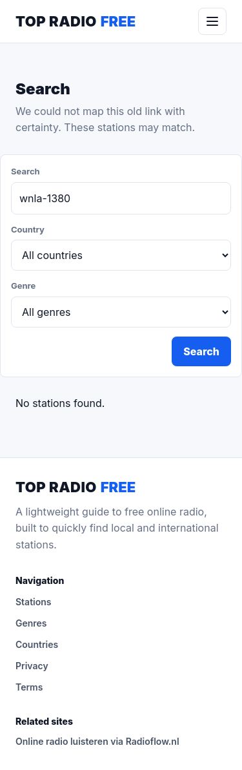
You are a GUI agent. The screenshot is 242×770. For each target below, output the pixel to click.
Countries (36, 644)
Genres (31, 623)
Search (201, 351)
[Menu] (212, 21)
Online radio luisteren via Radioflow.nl (97, 741)
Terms (29, 687)
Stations (33, 601)
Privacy (31, 665)
